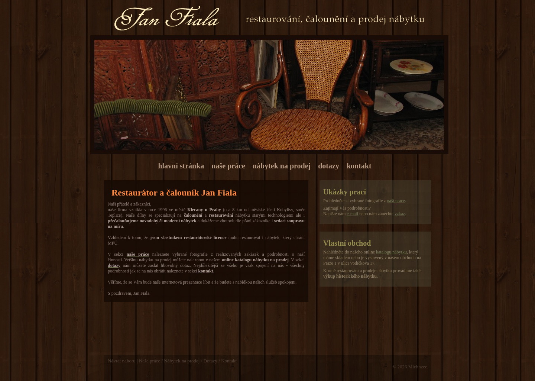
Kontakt (229, 361)
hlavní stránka (181, 166)
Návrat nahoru (122, 361)
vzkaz (400, 213)
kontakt (359, 166)
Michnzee (417, 366)
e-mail (352, 213)
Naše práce (149, 361)
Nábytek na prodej (182, 361)
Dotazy (211, 361)
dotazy (328, 166)
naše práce (228, 166)
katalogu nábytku (391, 252)
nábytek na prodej (282, 166)
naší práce (396, 200)
